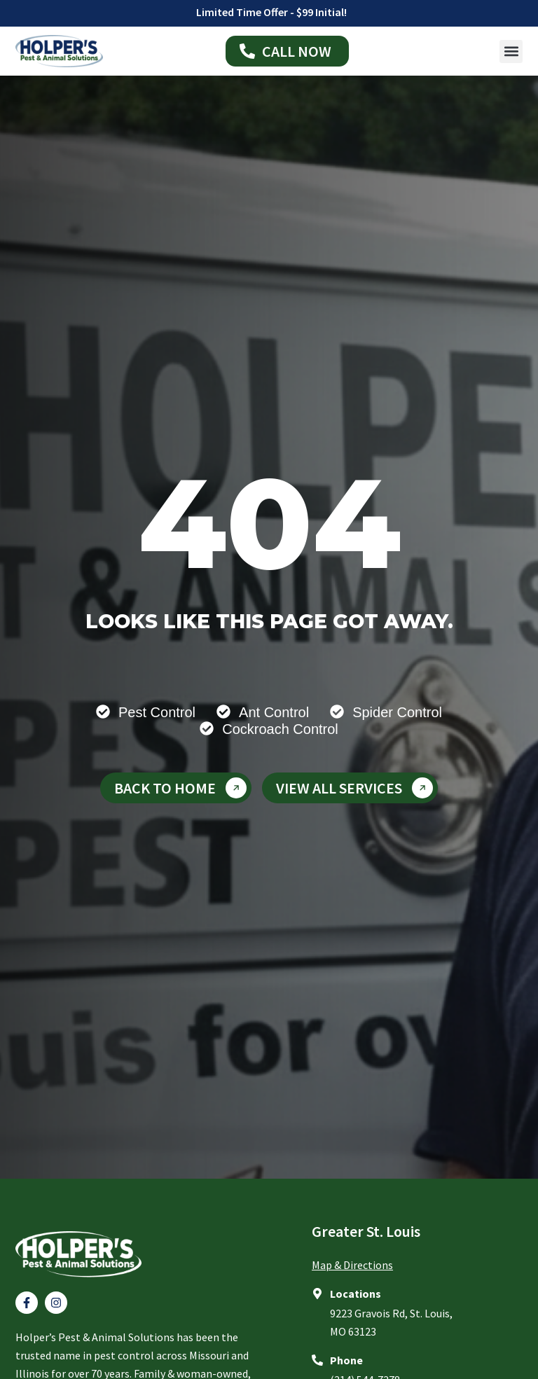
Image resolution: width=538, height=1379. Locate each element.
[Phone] (317, 1360)
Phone (346, 1360)
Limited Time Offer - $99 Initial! (271, 12)
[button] (511, 51)
